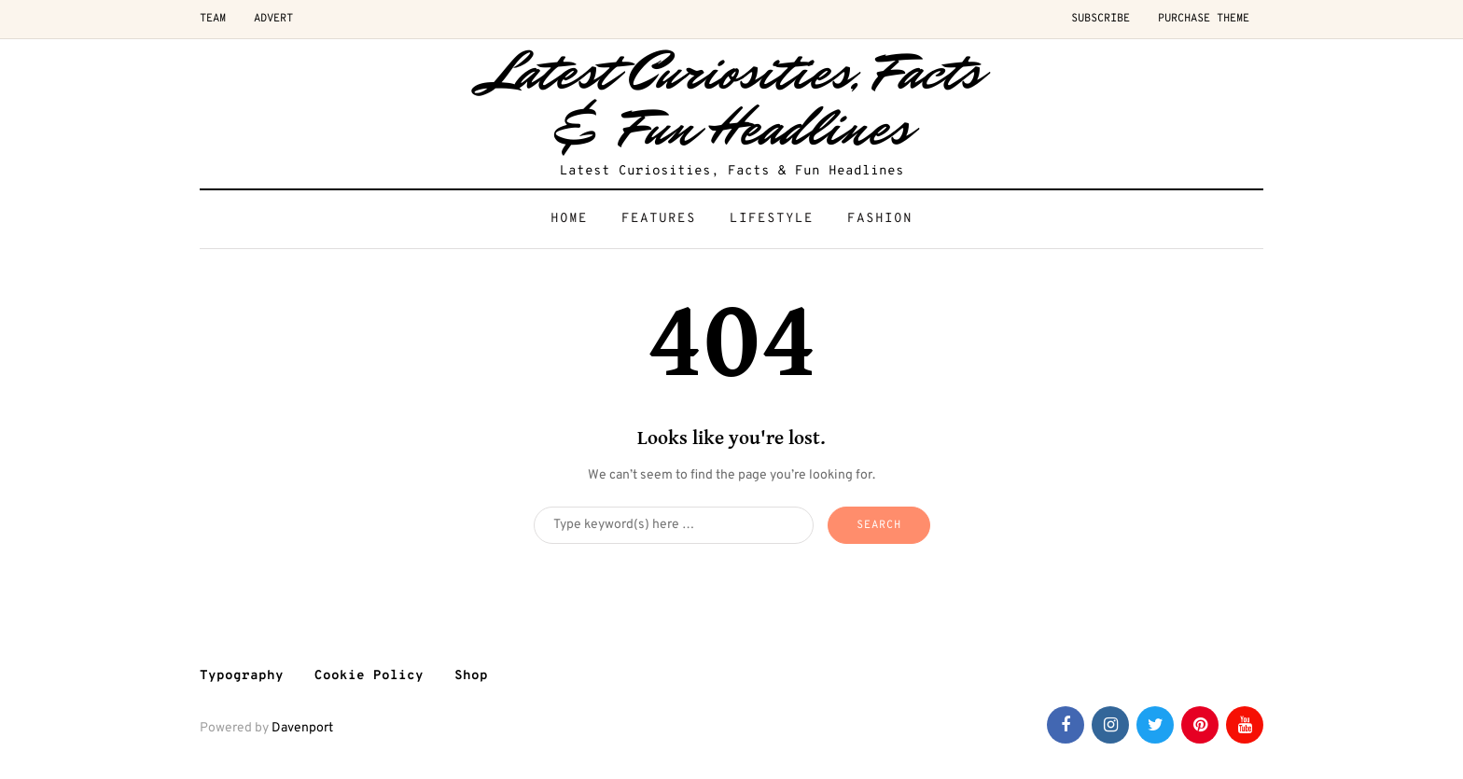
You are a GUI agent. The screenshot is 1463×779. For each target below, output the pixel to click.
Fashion (880, 219)
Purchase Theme (1203, 18)
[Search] (674, 525)
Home (569, 219)
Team (213, 18)
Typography (242, 676)
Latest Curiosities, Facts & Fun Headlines (732, 100)
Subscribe (1100, 18)
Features (658, 219)
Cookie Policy (369, 676)
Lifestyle (772, 219)
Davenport (302, 728)
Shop (471, 676)
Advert (273, 18)
